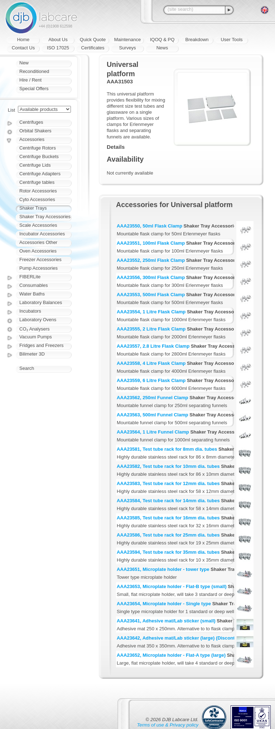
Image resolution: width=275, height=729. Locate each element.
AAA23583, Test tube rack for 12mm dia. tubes (168, 483)
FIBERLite (29, 276)
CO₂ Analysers (34, 329)
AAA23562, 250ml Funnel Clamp (152, 397)
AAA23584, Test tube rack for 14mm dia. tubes (168, 500)
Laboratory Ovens (37, 319)
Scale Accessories (38, 225)
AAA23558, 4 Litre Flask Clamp (151, 363)
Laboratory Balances (40, 302)
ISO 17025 (58, 47)
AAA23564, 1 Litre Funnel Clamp (153, 432)
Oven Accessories (38, 251)
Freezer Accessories (40, 259)
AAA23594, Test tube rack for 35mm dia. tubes (168, 552)
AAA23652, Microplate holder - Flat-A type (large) (171, 655)
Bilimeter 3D (32, 354)
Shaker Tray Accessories (45, 216)
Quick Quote (93, 39)
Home (23, 39)
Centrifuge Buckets (39, 156)
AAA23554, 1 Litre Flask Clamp (151, 311)
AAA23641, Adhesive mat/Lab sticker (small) (166, 620)
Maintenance (127, 39)
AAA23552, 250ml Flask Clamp (151, 260)
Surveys (127, 47)
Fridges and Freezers (41, 345)
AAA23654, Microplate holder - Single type (164, 603)
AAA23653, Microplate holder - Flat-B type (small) (172, 586)
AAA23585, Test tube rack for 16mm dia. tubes (168, 517)
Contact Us (23, 47)
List (11, 110)
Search (26, 368)
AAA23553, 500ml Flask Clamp (151, 294)
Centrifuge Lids (34, 165)
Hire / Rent (30, 80)
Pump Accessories (38, 268)
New (24, 62)
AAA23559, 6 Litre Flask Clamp (151, 380)
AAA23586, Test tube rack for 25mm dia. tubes (168, 535)
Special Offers (33, 88)
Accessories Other (38, 242)
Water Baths (32, 294)
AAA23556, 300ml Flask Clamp (151, 277)
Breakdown (196, 39)
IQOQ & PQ (162, 39)
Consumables (33, 285)
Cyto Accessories (37, 199)
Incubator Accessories (42, 233)
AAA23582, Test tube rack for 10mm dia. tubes (168, 466)
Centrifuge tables (36, 182)
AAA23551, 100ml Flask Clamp (151, 243)
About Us (57, 39)
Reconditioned (34, 71)
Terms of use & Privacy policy (167, 725)
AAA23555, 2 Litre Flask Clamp (151, 329)
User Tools (231, 39)
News (162, 47)
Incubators (30, 311)
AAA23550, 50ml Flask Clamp (149, 226)
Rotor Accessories (38, 191)
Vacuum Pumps (35, 336)
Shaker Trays (33, 208)
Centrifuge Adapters (40, 173)
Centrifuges (31, 122)
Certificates (92, 47)
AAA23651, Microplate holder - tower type (163, 569)
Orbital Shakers (35, 130)
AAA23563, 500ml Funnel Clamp (152, 414)
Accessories (31, 139)
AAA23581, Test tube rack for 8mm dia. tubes (167, 449)
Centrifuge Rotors (37, 148)
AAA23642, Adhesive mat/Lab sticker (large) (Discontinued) (183, 638)
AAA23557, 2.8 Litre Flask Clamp (153, 346)
